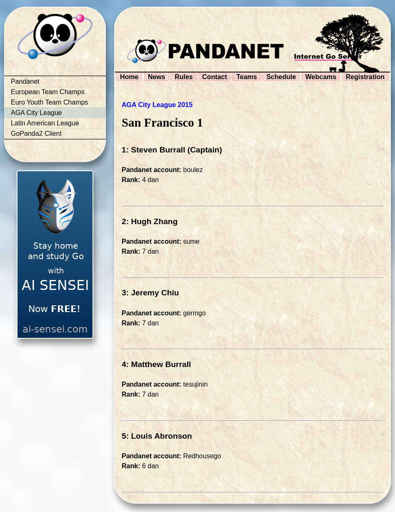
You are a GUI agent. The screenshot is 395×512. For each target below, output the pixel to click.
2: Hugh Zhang (150, 221)
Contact (214, 76)
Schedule (281, 76)
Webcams (320, 76)
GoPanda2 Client (36, 133)
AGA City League (36, 112)
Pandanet (25, 81)
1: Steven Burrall (153, 149)
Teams (246, 76)
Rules (184, 76)
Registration (365, 76)
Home (129, 76)
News (156, 76)
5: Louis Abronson (157, 436)
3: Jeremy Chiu (150, 292)
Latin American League (45, 123)
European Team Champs (48, 91)
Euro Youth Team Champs (49, 102)
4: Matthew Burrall (156, 364)
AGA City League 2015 (157, 104)
